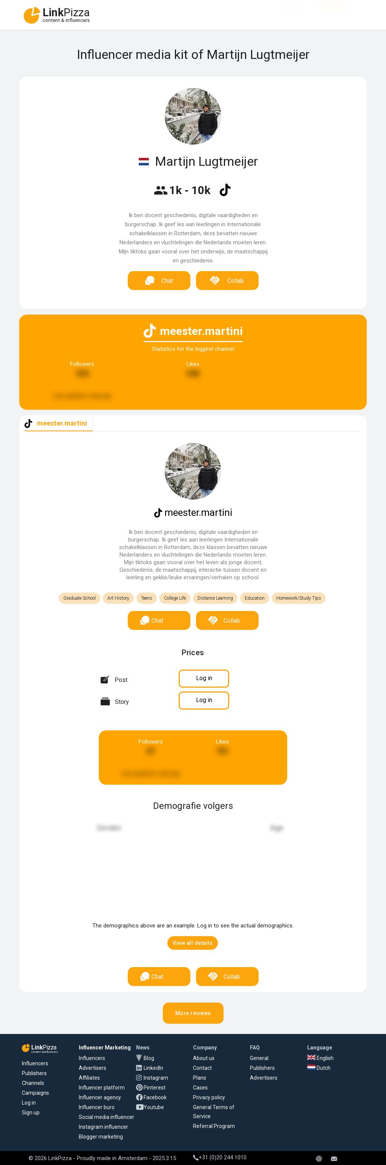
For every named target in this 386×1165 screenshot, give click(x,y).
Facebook (155, 1097)
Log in (29, 1103)
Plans (199, 1078)
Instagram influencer (103, 1127)
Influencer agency (100, 1097)
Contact (202, 1068)
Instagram (156, 1078)
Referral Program (214, 1126)
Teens (146, 598)
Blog (149, 1058)
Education (255, 598)
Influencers (35, 1063)
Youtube (154, 1107)
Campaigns (35, 1093)
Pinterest (154, 1088)
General (259, 1058)
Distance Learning (215, 598)
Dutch (319, 1068)
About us (203, 1058)
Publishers (34, 1073)
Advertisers (92, 1068)
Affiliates (89, 1078)
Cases (200, 1088)
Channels (33, 1083)
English (320, 1058)
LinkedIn (153, 1068)
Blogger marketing (101, 1137)
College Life (175, 598)
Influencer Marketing (105, 1048)
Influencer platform (102, 1088)
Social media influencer (106, 1117)
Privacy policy (209, 1097)
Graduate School (79, 598)
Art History (118, 598)
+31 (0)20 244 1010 (220, 1157)
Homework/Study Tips (298, 598)
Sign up (31, 1112)
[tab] (56, 423)
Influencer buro (97, 1107)
